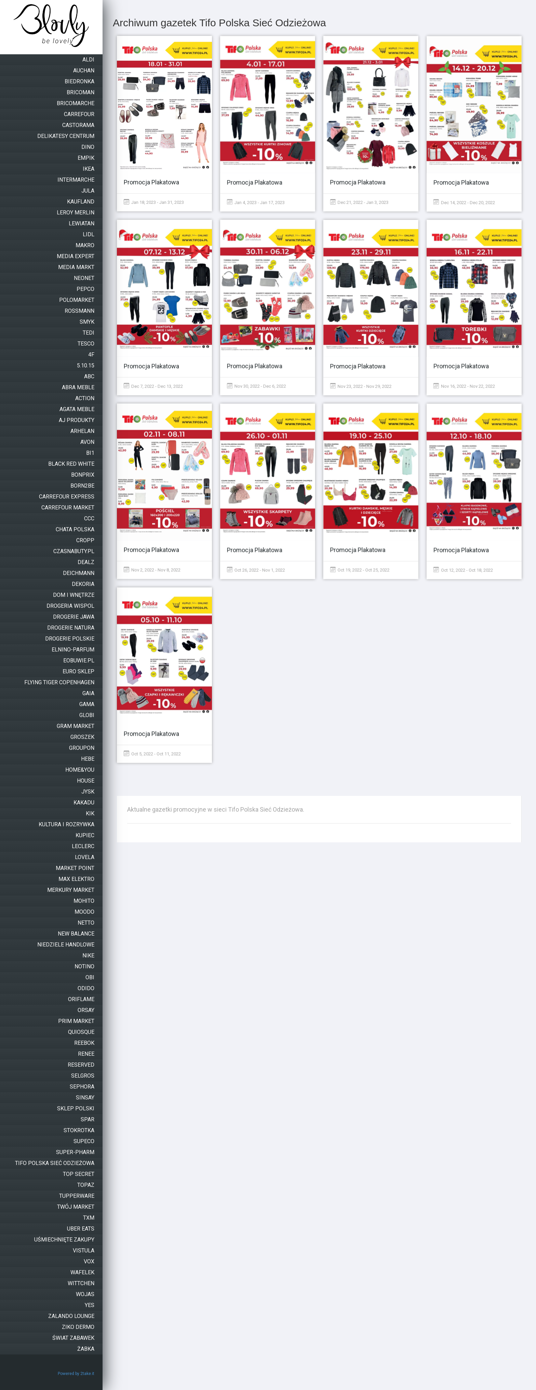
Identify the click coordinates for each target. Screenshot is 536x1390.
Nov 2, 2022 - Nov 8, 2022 (152, 569)
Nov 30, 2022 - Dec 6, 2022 (256, 386)
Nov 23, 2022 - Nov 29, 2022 (361, 386)
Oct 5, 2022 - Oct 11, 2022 (152, 753)
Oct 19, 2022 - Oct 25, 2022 (360, 569)
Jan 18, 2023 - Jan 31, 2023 (154, 202)
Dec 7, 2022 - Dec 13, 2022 (153, 386)
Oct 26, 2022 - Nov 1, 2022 (256, 569)
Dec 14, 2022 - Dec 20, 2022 (464, 202)
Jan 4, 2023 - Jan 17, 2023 (256, 202)
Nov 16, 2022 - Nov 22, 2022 (464, 386)
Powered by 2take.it (76, 1373)
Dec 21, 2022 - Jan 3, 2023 (359, 202)
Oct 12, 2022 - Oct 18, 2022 (463, 569)
